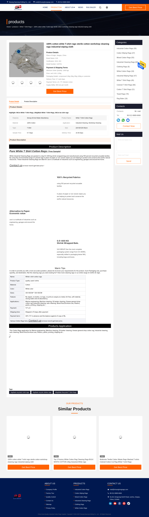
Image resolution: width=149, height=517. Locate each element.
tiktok (128, 503)
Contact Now (129, 126)
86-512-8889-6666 (63, 2)
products (15, 27)
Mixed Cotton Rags (81, 497)
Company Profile (51, 489)
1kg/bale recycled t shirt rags (20, 392)
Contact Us (49, 500)
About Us (70, 7)
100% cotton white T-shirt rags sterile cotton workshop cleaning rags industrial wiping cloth (27, 461)
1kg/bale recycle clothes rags (42, 392)
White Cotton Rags (81, 508)
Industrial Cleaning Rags (83, 500)
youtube (115, 503)
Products (56, 7)
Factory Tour (50, 493)
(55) (125, 57)
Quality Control (51, 497)
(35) (126, 48)
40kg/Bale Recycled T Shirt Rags (65, 392)
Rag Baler (91, 7)
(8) (123, 67)
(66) (126, 85)
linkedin (110, 503)
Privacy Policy (50, 508)
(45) (125, 80)
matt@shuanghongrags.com (43, 2)
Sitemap (48, 504)
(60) (127, 62)
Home (45, 7)
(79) (123, 94)
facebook (119, 503)
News (80, 7)
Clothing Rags (79, 504)
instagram (124, 503)
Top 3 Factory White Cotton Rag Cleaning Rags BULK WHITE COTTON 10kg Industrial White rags (73, 461)
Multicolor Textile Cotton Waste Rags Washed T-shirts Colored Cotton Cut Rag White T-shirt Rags (119, 461)
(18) (125, 71)
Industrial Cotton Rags (82, 489)
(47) (126, 53)
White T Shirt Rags (26, 27)
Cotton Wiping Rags (81, 493)
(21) (126, 89)
